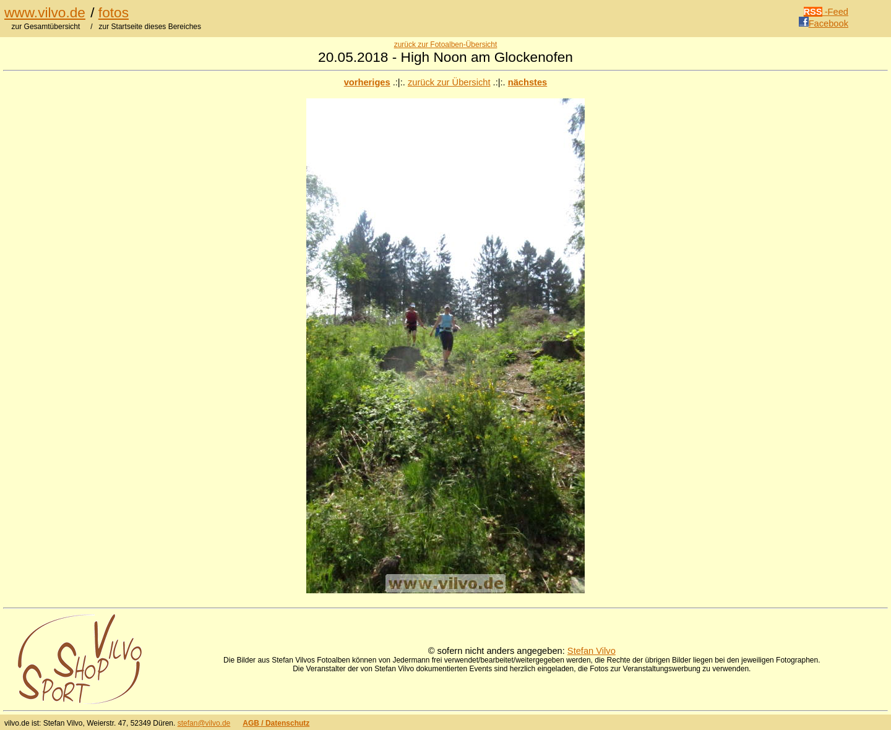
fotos (113, 12)
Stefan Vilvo (591, 651)
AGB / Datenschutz (276, 723)
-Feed (826, 12)
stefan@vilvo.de (204, 723)
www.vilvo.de (44, 12)
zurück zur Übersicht (449, 82)
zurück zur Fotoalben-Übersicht (445, 44)
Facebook (823, 23)
